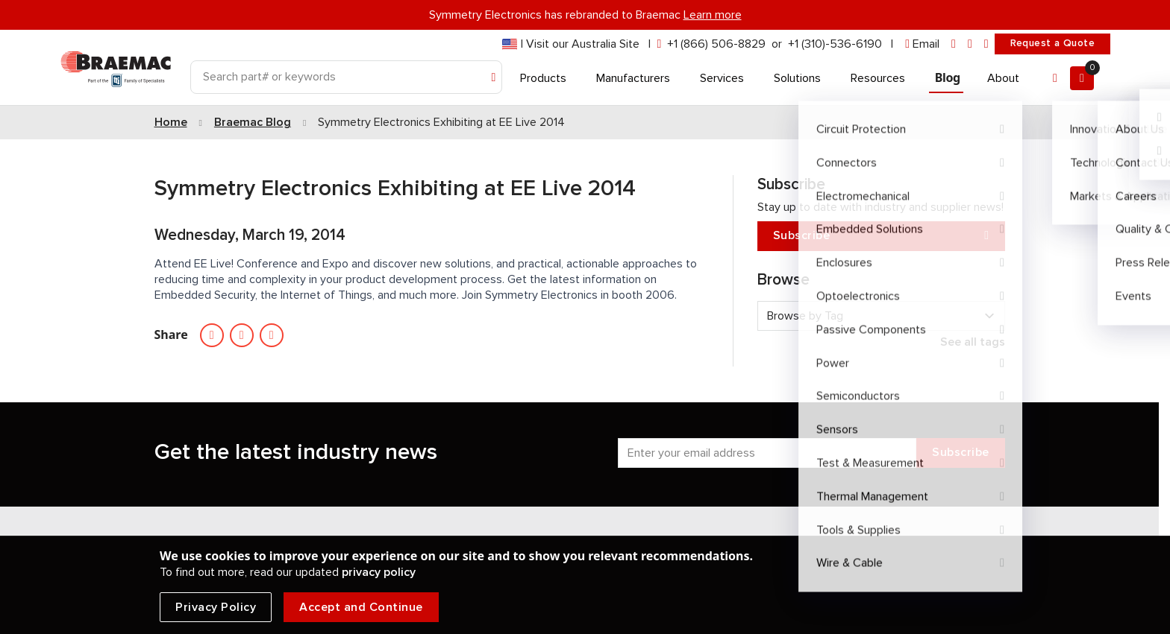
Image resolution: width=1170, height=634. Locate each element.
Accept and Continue (361, 607)
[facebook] (970, 44)
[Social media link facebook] (242, 335)
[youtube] (986, 44)
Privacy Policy (215, 607)
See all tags (972, 342)
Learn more (712, 14)
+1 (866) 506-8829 (716, 44)
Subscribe (881, 236)
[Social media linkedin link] (212, 335)
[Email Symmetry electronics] (272, 335)
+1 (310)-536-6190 (835, 44)
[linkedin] (953, 44)
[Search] (346, 77)
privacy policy (379, 572)
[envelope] (922, 44)
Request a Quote (1052, 43)
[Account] (1055, 78)
